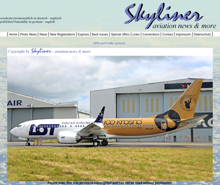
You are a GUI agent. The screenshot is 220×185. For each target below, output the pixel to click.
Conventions (151, 34)
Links (136, 34)
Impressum (183, 34)
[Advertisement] (60, 7)
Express (83, 34)
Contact (167, 34)
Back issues (100, 34)
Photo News (28, 34)
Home (13, 34)
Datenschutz (202, 34)
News (43, 34)
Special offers (120, 34)
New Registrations (62, 34)
